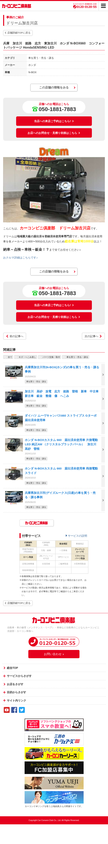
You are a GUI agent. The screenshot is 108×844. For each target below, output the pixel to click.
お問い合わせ (54, 654)
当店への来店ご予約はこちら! (54, 121)
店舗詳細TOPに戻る (18, 32)
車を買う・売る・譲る (77, 357)
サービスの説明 (77, 535)
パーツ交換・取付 (51, 357)
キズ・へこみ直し (27, 357)
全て (10, 357)
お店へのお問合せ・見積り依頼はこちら (54, 132)
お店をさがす (15, 684)
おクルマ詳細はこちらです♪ (20, 257)
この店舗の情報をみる (54, 87)
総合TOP (12, 667)
